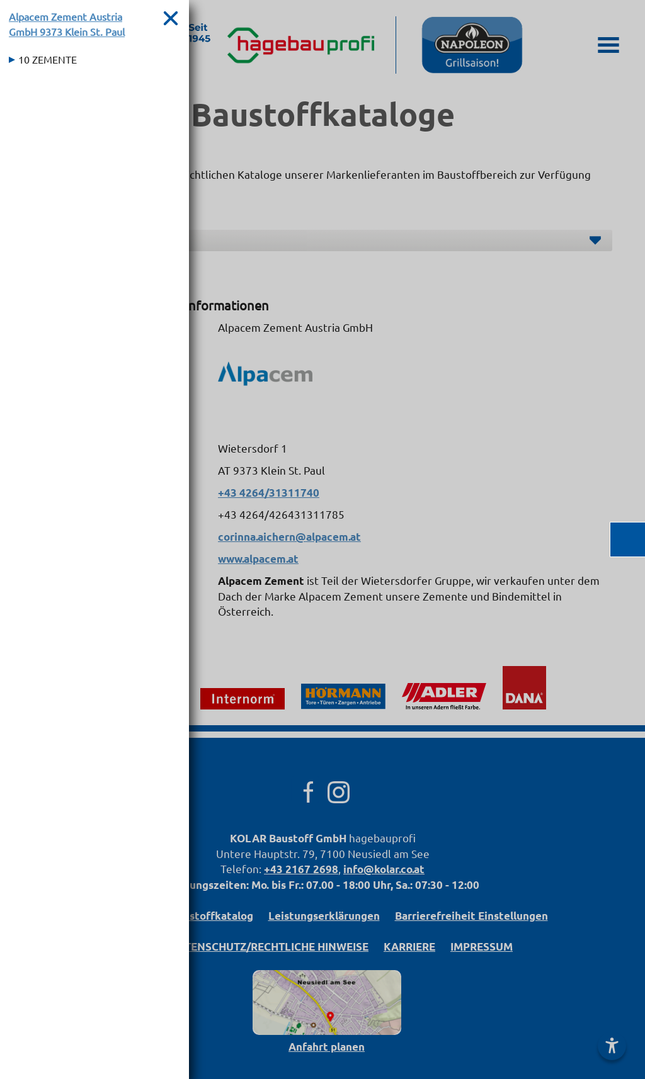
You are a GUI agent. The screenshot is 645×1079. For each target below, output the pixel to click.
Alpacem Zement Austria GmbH (67, 24)
